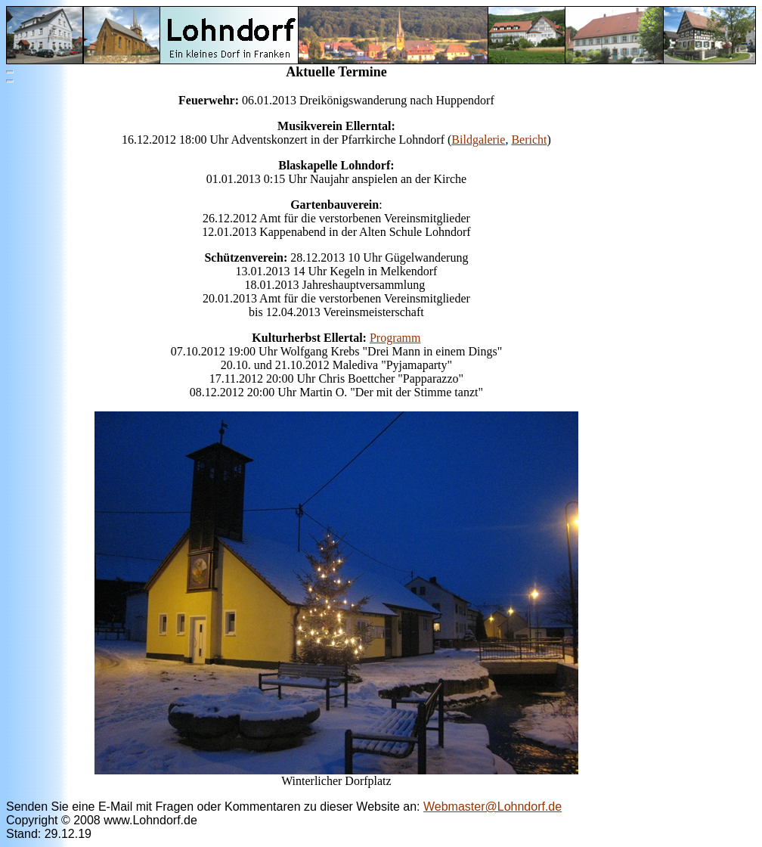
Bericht (529, 139)
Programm (395, 337)
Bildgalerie (478, 139)
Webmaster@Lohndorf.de (492, 806)
